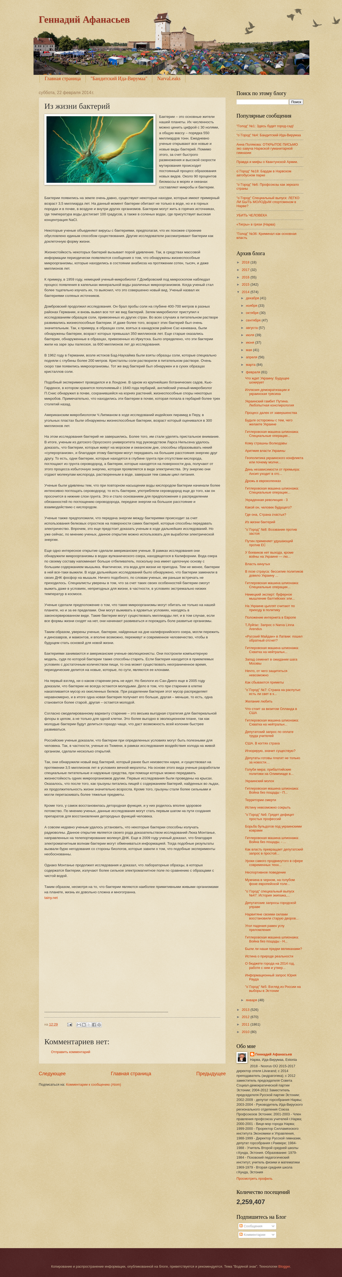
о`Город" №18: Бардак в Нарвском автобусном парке (263, 173)
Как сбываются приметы (264, 682)
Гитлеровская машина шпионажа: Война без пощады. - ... (272, 840)
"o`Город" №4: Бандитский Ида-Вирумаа (268, 135)
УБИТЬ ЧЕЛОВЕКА (251, 215)
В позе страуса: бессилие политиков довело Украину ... (274, 573)
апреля (252, 357)
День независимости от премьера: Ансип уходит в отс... (272, 471)
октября (252, 313)
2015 (246, 284)
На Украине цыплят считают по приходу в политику (270, 608)
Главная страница (63, 78)
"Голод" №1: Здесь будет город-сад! (265, 126)
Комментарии (252, 1235)
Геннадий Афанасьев (84, 19)
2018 (246, 262)
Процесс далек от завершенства (271, 413)
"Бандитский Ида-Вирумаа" (119, 78)
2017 (246, 270)
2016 (246, 277)
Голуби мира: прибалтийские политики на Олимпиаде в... (269, 771)
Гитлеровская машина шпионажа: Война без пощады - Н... (272, 939)
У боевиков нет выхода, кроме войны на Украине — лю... (269, 554)
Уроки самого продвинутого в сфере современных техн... (274, 863)
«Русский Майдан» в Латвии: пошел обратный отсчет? (273, 638)
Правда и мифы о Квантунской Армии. (267, 162)
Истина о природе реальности (269, 956)
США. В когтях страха (262, 743)
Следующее (52, 1073)
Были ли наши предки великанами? (273, 949)
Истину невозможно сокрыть (268, 807)
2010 (246, 1032)
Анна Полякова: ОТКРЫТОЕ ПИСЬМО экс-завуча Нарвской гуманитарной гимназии (267, 148)
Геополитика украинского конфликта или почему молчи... (274, 460)
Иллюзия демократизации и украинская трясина (267, 392)
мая (249, 350)
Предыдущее (211, 1073)
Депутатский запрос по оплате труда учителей (269, 734)
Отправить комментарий (70, 1052)
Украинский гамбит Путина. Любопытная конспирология (269, 403)
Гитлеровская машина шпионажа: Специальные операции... (272, 434)
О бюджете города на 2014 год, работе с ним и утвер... (270, 965)
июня (250, 342)
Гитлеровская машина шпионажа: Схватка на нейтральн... (272, 650)
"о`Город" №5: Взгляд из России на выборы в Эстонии (273, 989)
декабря (253, 298)
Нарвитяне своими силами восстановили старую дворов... (272, 916)
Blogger (284, 1266)
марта (251, 365)
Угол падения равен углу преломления (264, 928)
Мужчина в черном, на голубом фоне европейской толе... (270, 882)
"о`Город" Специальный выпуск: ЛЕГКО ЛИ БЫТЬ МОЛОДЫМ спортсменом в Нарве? (267, 202)
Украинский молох (259, 781)
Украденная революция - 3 (266, 500)
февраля (253, 372)
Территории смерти (260, 800)
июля (250, 335)
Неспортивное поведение (265, 872)
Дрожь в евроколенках (263, 481)
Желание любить (259, 701)
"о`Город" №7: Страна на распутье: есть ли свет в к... (273, 692)
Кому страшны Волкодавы (266, 443)
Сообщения (250, 1226)
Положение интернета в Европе (270, 617)
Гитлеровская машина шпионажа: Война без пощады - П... (272, 790)
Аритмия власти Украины (265, 451)
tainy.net (51, 898)
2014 (246, 292)
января (252, 1000)
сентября (254, 320)
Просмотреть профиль (254, 1179)
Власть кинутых (257, 564)
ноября (252, 306)
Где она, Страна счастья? (265, 515)
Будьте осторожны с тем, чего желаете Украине (269, 422)
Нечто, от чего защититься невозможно (266, 673)
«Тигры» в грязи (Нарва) (255, 224)
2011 (246, 1024)
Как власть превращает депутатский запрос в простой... (274, 851)
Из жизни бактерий (260, 522)
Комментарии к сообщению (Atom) (93, 1084)
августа (252, 328)
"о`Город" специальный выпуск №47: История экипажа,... (269, 893)
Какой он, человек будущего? (268, 507)
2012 (246, 1017)
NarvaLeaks (168, 78)
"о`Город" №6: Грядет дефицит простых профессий (269, 817)
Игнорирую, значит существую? (270, 751)
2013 (246, 1010)
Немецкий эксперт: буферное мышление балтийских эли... (270, 596)
